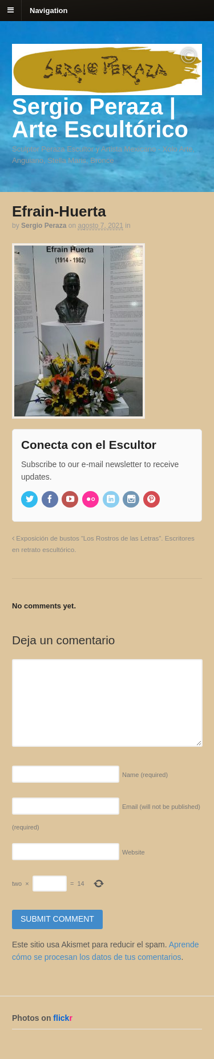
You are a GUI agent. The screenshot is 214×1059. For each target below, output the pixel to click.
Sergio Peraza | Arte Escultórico (100, 118)
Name (145, 774)
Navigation (48, 10)
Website (133, 852)
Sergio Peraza (43, 226)
